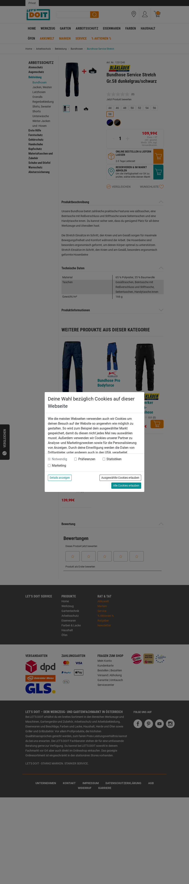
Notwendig (59, 459)
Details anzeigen (60, 477)
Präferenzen (86, 459)
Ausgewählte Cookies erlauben (120, 477)
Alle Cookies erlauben (126, 485)
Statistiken (114, 459)
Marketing (59, 465)
